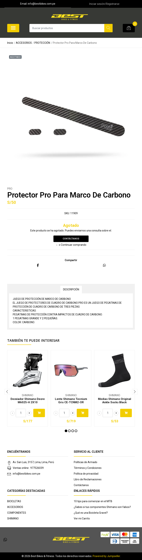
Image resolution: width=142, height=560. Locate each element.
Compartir (71, 260)
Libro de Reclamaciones (88, 479)
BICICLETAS (14, 501)
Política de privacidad (86, 473)
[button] (66, 431)
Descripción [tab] (71, 289)
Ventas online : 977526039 (28, 467)
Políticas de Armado (85, 462)
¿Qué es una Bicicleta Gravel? (91, 512)
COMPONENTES (16, 512)
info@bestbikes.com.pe (26, 473)
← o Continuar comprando (71, 244)
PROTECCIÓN (42, 42)
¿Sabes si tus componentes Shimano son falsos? (102, 507)
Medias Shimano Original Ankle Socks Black (114, 400)
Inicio (10, 42)
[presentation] (7, 392)
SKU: (67, 213)
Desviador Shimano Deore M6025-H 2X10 (28, 400)
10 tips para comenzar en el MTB (93, 501)
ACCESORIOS (24, 42)
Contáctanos (71, 238)
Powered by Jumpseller (106, 556)
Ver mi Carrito (82, 518)
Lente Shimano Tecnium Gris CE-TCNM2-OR (71, 400)
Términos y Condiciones (88, 467)
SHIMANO (13, 518)
